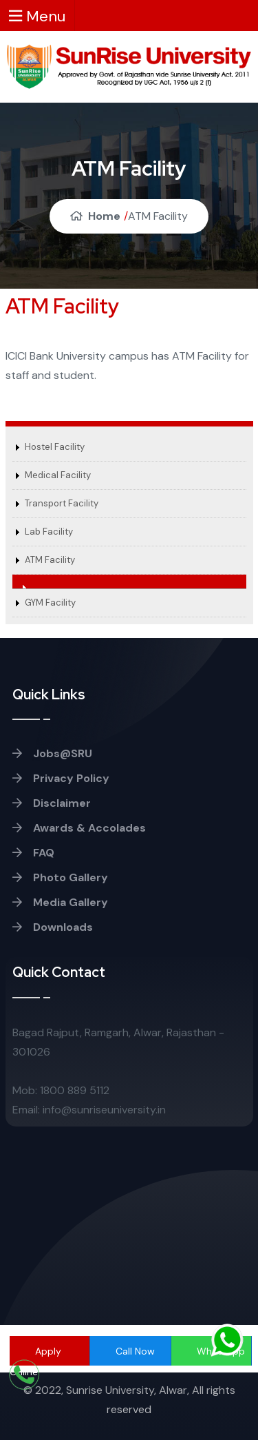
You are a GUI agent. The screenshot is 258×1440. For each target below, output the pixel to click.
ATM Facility (50, 560)
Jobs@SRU (52, 753)
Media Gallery (60, 902)
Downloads (52, 927)
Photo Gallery (60, 877)
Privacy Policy (60, 778)
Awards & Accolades (79, 828)
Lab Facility (49, 531)
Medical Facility (58, 475)
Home (95, 216)
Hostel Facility (55, 447)
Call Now (135, 1351)
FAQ (33, 852)
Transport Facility (61, 503)
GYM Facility (50, 602)
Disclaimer (51, 803)
